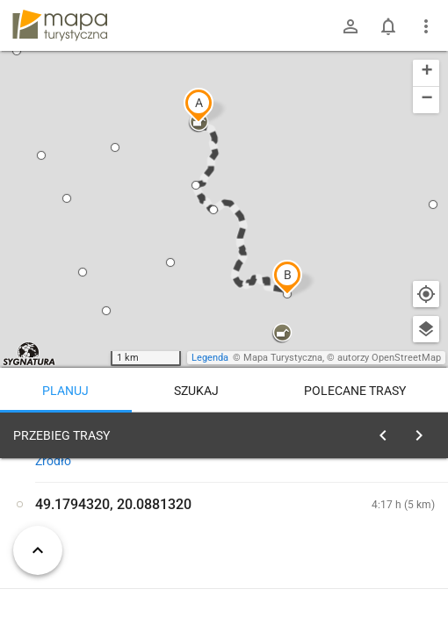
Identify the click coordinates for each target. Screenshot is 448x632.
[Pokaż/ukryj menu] (426, 26)
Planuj (65, 391)
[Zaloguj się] (350, 26)
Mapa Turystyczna (282, 357)
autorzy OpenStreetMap (389, 357)
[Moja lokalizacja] (426, 294)
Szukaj (196, 391)
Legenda (209, 357)
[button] (198, 105)
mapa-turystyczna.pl (59, 25)
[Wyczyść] (424, 431)
